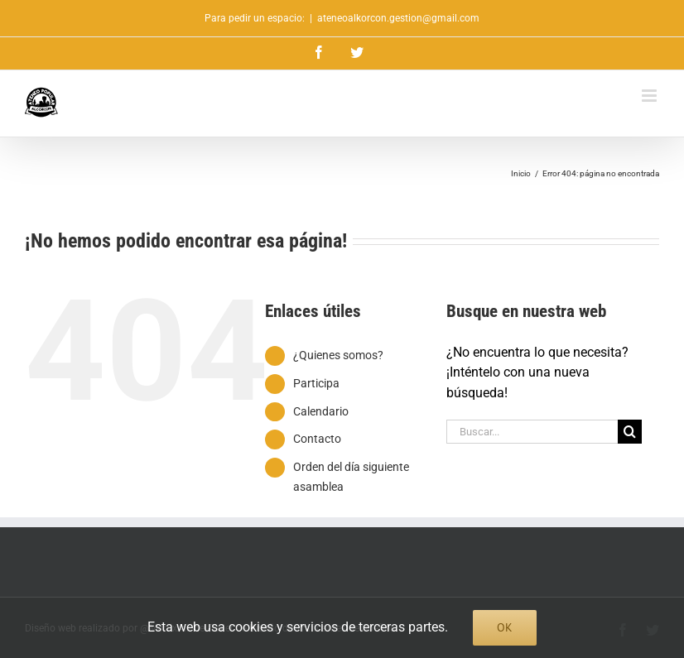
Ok (505, 627)
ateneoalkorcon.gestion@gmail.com (398, 18)
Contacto (317, 438)
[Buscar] (630, 432)
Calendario (321, 411)
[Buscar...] (531, 432)
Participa (316, 383)
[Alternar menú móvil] (650, 95)
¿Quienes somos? (338, 355)
